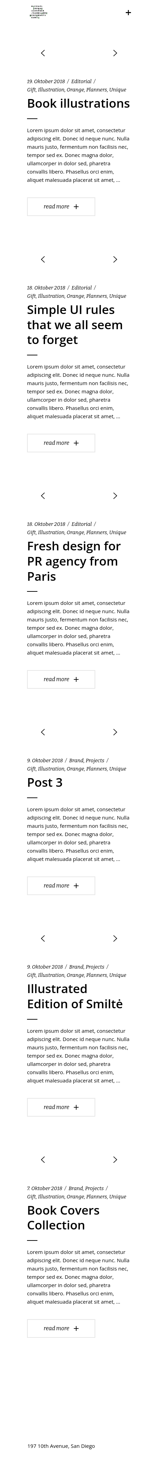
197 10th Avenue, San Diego (61, 1445)
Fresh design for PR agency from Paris (74, 561)
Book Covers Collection (63, 1217)
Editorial (81, 81)
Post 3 (45, 782)
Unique (117, 90)
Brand (76, 760)
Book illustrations (78, 103)
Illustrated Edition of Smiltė (75, 996)
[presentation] (43, 53)
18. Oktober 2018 (46, 288)
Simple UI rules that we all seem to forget (75, 324)
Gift (31, 90)
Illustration (51, 90)
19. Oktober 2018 (46, 81)
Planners (96, 90)
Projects (95, 760)
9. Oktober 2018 (45, 760)
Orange (75, 90)
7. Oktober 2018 (44, 1188)
